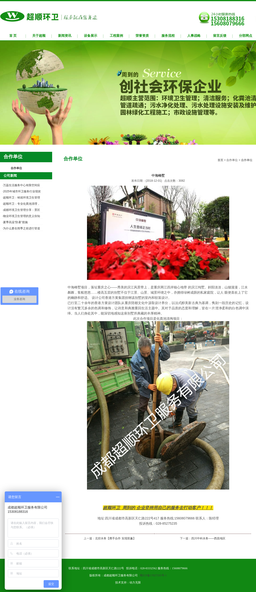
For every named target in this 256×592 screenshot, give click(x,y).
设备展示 (90, 35)
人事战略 (194, 35)
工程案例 (116, 35)
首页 (220, 160)
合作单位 (16, 168)
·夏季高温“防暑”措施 (15, 222)
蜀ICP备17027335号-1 (153, 575)
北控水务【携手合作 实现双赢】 (115, 538)
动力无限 (135, 582)
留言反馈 (219, 35)
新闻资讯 (64, 35)
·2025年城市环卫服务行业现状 (21, 191)
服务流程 (168, 35)
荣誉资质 (142, 35)
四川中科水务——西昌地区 (208, 538)
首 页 (13, 35)
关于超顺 (39, 35)
